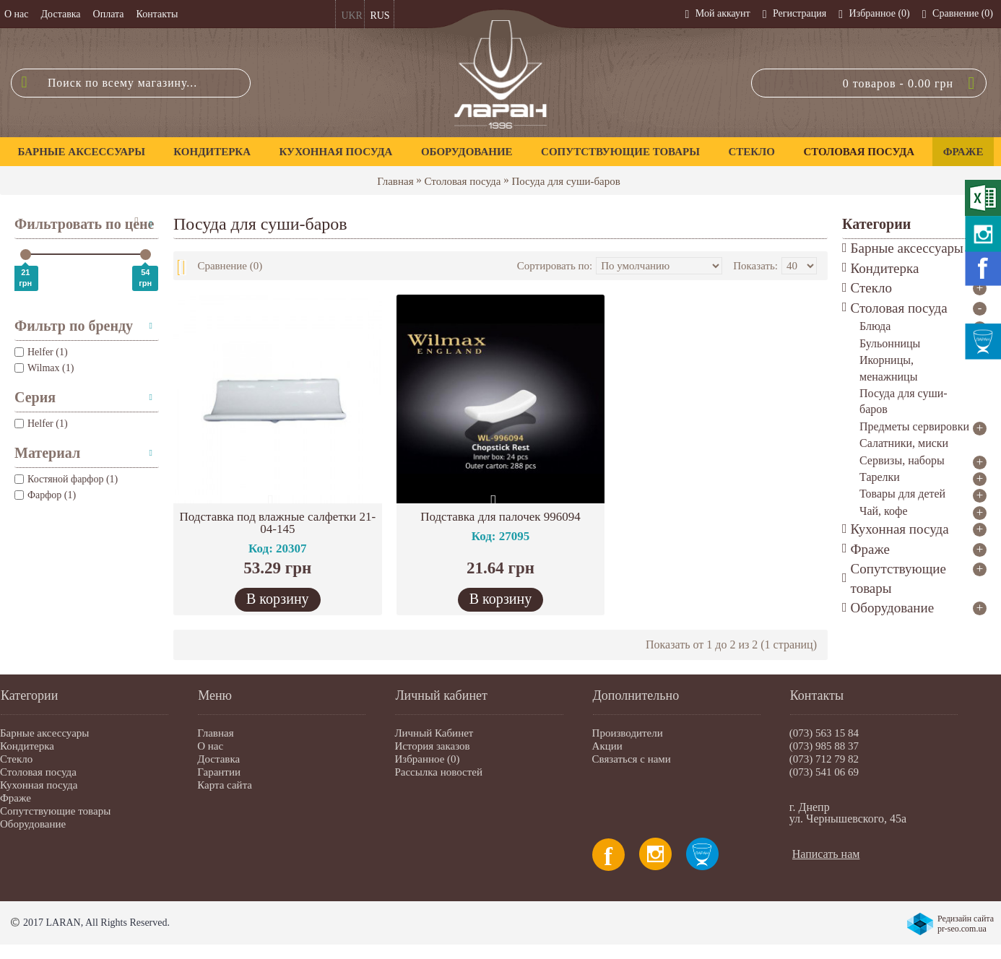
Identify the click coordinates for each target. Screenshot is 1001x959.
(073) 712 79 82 (824, 759)
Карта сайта (224, 785)
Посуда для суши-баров (565, 181)
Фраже (15, 798)
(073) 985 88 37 (824, 746)
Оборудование (33, 824)
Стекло (16, 759)
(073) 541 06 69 (824, 772)
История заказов (431, 746)
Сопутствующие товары (55, 811)
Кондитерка (27, 746)
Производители (627, 733)
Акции (607, 746)
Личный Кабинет (433, 733)
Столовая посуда (463, 181)
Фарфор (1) (45, 495)
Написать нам (826, 854)
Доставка (218, 759)
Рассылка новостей (438, 772)
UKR (352, 15)
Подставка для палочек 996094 (500, 517)
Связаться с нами (631, 759)
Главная (395, 181)
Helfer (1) (41, 423)
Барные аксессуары (44, 733)
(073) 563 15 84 (824, 733)
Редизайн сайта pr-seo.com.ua (965, 924)
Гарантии (218, 772)
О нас (210, 746)
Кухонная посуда (38, 785)
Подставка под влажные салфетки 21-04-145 (278, 523)
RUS (379, 15)
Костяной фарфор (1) (66, 479)
